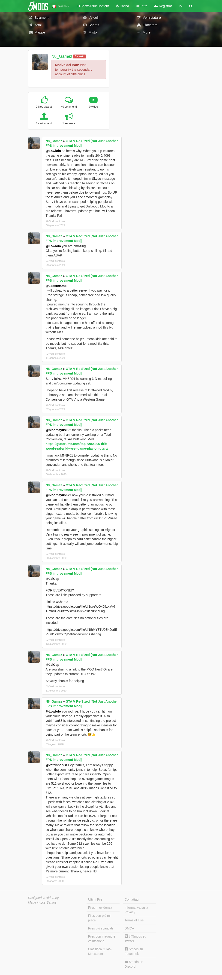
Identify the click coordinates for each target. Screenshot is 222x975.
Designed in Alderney (43, 898)
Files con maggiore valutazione (101, 939)
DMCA (129, 928)
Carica (122, 6)
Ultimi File (95, 899)
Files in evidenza (100, 907)
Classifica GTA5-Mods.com (100, 951)
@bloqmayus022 (58, 430)
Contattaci (132, 899)
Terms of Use (134, 920)
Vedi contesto (55, 221)
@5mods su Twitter (135, 938)
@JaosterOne (56, 286)
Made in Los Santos (42, 902)
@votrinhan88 (56, 765)
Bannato (79, 56)
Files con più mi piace (99, 918)
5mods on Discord (134, 964)
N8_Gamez (61, 56)
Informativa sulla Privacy (136, 910)
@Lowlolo (53, 151)
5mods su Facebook (134, 951)
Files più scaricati (100, 928)
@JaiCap (53, 579)
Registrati (163, 6)
